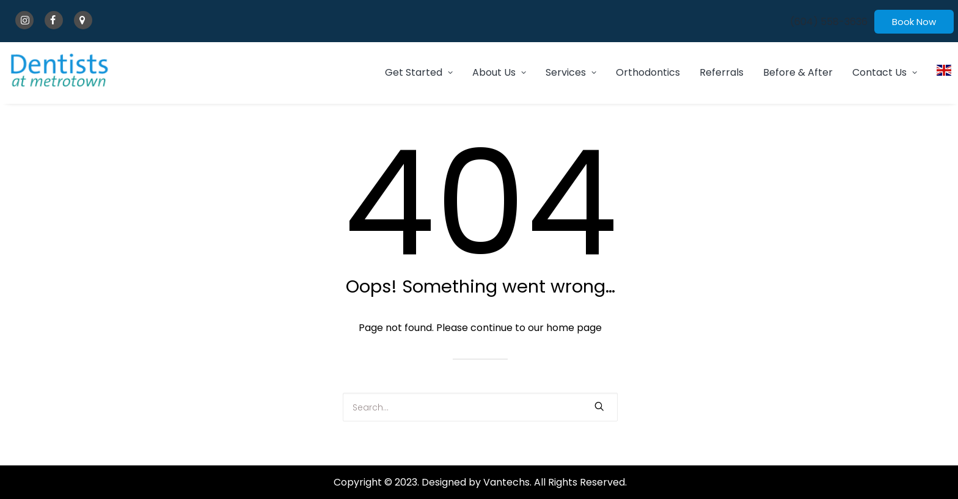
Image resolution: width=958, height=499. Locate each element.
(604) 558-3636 (829, 22)
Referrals (722, 72)
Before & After (798, 72)
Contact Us (884, 72)
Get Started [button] (419, 72)
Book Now (914, 21)
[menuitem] (829, 21)
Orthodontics (648, 72)
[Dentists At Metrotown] (59, 70)
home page (574, 328)
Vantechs (506, 482)
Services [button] (571, 72)
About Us (499, 72)
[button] (599, 406)
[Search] (480, 407)
